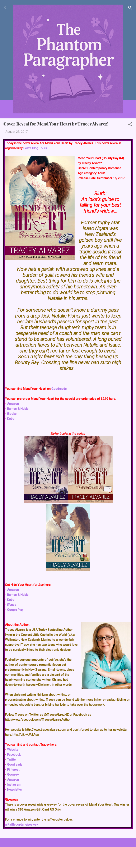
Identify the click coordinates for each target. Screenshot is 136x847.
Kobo (10, 419)
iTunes (11, 605)
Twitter (12, 759)
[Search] (130, 8)
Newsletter (14, 789)
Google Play (15, 610)
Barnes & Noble (17, 409)
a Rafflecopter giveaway (21, 824)
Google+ (13, 774)
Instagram (14, 784)
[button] (130, 125)
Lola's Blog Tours (35, 148)
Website (12, 749)
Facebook (14, 754)
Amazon (13, 404)
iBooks (12, 414)
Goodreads (59, 389)
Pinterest (13, 769)
